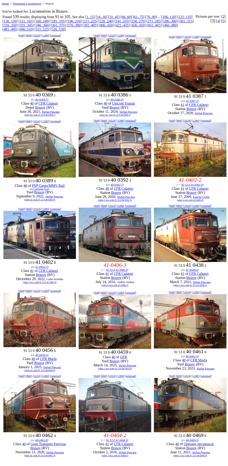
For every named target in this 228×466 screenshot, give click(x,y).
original (55, 35)
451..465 (154, 25)
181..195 (58, 21)
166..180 (42, 21)
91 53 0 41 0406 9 (116, 269)
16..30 (101, 17)
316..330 (10, 25)
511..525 (42, 29)
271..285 (154, 21)
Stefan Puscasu (50, 111)
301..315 (186, 21)
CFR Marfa (48, 359)
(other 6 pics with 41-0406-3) (115, 285)
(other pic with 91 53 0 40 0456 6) (39, 370)
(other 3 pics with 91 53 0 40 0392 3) (115, 200)
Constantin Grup (41, 189)
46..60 (126, 17)
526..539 (58, 29)
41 (182, 105)
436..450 (138, 25)
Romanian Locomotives (27, 3)
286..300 (170, 21)
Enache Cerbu (201, 197)
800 (29, 35)
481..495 (10, 29)
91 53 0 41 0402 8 (192, 184)
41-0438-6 (192, 269)
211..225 (90, 21)
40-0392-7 (116, 184)
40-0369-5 (41, 99)
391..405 (90, 25)
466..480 (170, 25)
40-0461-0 (192, 356)
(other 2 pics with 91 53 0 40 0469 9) (190, 455)
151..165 (26, 21)
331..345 (26, 25)
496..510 (26, 29)
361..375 (58, 25)
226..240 (106, 21)
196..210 (74, 21)
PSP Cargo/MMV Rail (48, 185)
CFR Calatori (48, 103)
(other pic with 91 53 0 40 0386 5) (114, 115)
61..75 (138, 17)
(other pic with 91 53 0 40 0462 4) (39, 455)
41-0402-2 (41, 267)
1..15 (90, 17)
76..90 (150, 17)
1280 (45, 35)
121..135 (185, 17)
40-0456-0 (41, 355)
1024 (36, 35)
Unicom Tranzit (123, 103)
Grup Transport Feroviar (48, 444)
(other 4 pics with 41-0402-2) (190, 200)
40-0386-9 (116, 99)
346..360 (42, 25)
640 (21, 35)
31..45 (113, 17)
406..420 (106, 25)
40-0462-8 (41, 440)
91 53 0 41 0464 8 (116, 440)
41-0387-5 (192, 101)
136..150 (10, 21)
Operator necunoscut (199, 444)
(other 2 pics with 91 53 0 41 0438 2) (190, 285)
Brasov (40, 107)
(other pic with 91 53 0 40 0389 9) (39, 199)
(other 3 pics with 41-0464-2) (115, 455)
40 (32, 103)
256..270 (138, 21)
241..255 (122, 21)
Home (5, 3)
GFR (123, 357)
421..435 (122, 25)
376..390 (74, 25)
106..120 (169, 17)
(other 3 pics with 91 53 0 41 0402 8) (40, 282)
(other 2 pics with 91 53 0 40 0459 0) (115, 368)
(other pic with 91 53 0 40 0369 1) (39, 115)
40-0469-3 (192, 440)
